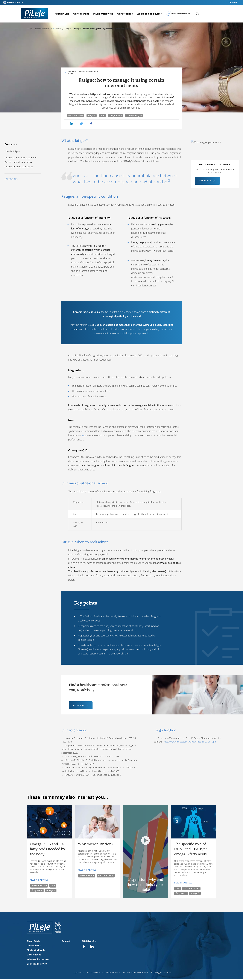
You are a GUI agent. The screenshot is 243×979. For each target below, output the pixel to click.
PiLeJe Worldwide (104, 13)
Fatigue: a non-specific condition (21, 157)
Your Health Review (37, 963)
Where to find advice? (150, 13)
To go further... (11, 178)
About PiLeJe (63, 13)
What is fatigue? (13, 151)
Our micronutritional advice (18, 162)
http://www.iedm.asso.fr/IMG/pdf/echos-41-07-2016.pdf (190, 741)
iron (103, 115)
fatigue (92, 115)
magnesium (116, 115)
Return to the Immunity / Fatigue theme (83, 72)
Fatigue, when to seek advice (19, 166)
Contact (233, 2)
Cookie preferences (111, 972)
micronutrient (86, 875)
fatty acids (36, 890)
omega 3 (50, 890)
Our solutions (126, 13)
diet (53, 885)
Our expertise (82, 13)
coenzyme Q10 (135, 115)
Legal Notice (78, 972)
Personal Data (93, 972)
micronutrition (75, 115)
